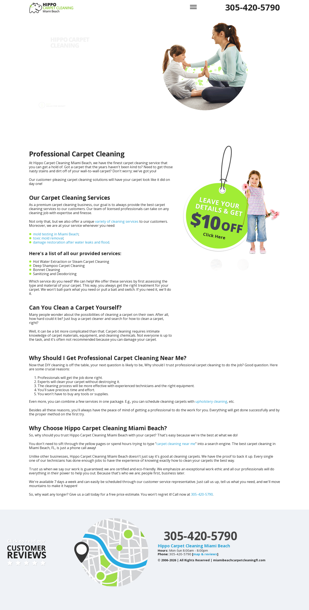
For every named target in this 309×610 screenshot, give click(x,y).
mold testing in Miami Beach (56, 234)
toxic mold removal (48, 238)
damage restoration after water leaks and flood (71, 242)
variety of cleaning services (116, 221)
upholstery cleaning (211, 401)
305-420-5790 (252, 7)
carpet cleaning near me (175, 443)
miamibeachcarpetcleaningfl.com (239, 560)
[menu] (193, 6)
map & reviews (205, 554)
